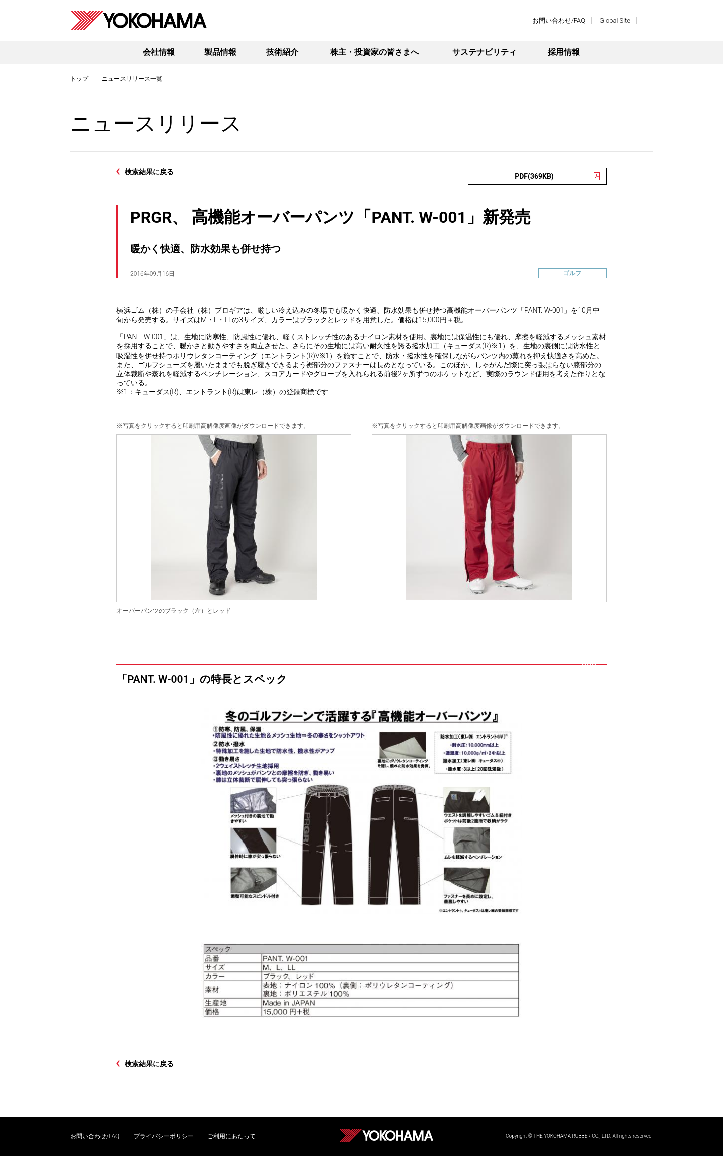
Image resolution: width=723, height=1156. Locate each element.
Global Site (614, 20)
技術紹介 (282, 52)
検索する (648, 21)
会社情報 (159, 52)
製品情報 (220, 52)
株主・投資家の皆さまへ (374, 52)
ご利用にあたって (231, 1136)
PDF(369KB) (534, 176)
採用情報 (564, 52)
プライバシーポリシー (164, 1136)
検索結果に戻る (149, 172)
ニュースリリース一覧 (132, 78)
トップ (79, 78)
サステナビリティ (484, 52)
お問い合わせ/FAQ (558, 20)
